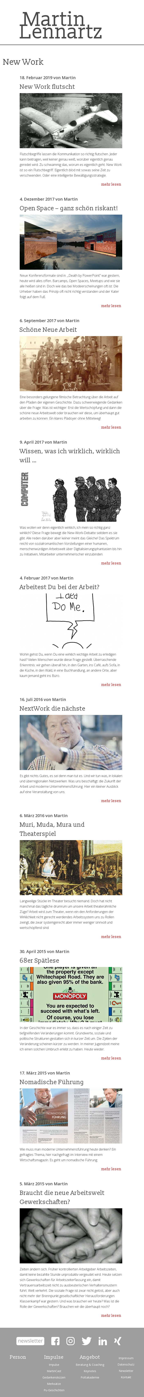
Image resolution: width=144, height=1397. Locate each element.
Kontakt (126, 1377)
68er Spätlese (39, 960)
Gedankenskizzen (53, 1377)
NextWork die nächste (52, 708)
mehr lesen (111, 184)
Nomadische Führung (52, 1082)
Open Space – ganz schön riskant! (69, 208)
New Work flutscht (47, 87)
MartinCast (54, 1371)
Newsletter (126, 1371)
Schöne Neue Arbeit (48, 330)
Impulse (54, 1365)
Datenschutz (126, 1364)
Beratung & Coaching (90, 1365)
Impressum (126, 1358)
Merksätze (54, 1384)
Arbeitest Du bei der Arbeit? (59, 587)
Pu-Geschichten (54, 1390)
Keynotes (90, 1371)
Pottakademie (90, 1377)
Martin (69, 77)
